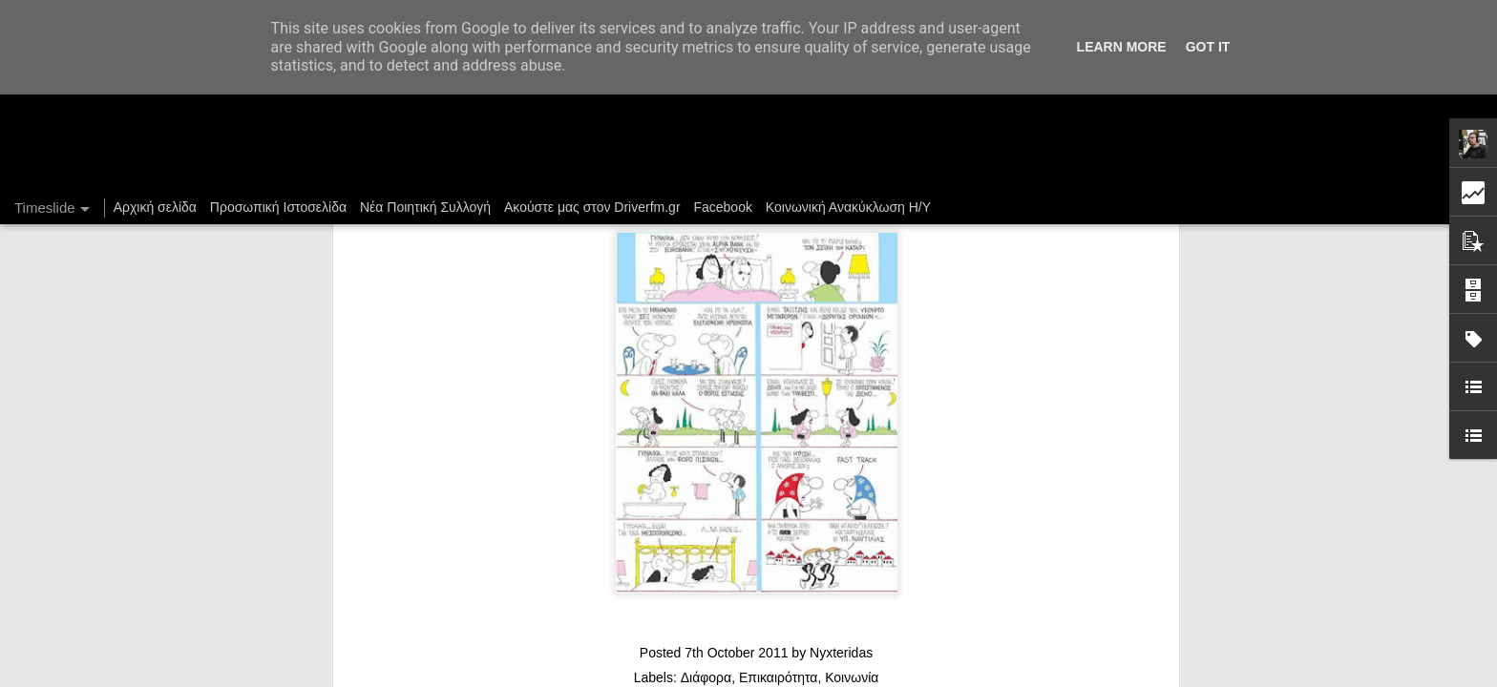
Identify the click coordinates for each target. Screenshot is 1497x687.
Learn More (1122, 46)
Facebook (722, 207)
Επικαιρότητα (778, 364)
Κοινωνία (851, 364)
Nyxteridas (841, 339)
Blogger (937, 676)
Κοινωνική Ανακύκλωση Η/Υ (848, 207)
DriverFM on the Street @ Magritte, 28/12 (1058, 574)
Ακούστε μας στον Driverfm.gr (592, 207)
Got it (1208, 46)
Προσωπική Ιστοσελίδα (278, 207)
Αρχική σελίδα (155, 207)
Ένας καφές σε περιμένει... (1015, 641)
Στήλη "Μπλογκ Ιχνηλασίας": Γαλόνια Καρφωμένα (1082, 607)
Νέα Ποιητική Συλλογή (425, 207)
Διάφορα (706, 364)
